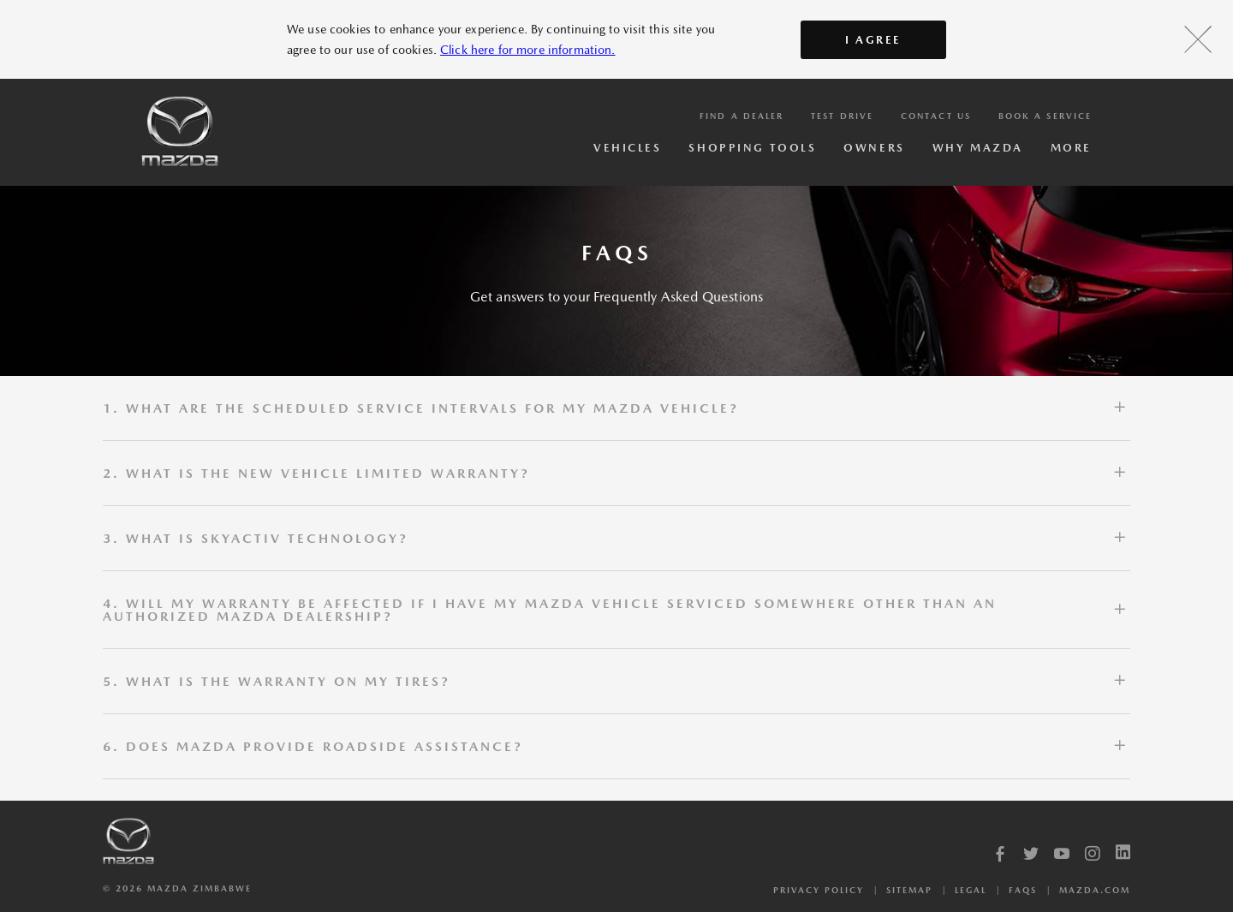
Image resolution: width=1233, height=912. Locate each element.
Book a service (1045, 115)
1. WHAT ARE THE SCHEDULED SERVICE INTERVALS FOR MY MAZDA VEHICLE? (421, 408)
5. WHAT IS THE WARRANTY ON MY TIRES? (276, 681)
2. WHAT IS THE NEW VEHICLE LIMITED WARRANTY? (316, 473)
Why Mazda (977, 147)
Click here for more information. (527, 50)
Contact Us (936, 115)
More (1071, 147)
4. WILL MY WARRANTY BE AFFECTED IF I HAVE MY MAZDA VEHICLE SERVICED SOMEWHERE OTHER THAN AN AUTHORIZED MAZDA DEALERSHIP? (550, 609)
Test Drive (842, 115)
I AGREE (873, 39)
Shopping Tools (752, 147)
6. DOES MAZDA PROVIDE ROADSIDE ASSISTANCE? (313, 746)
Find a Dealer (741, 115)
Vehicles (627, 147)
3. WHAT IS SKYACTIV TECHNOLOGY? (255, 538)
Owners (873, 147)
